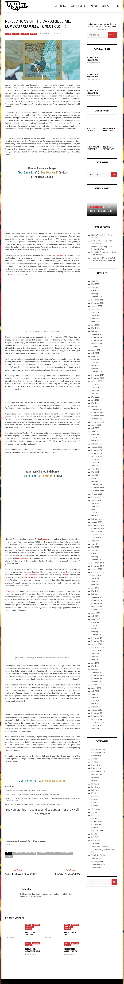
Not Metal (25, 34)
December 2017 (97, 600)
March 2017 (96, 628)
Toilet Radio (95, 858)
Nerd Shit (16, 34)
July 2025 (95, 315)
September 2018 (97, 572)
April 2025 (95, 325)
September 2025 (97, 309)
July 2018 (95, 578)
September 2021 (97, 459)
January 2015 (96, 710)
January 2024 (96, 372)
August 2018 (96, 575)
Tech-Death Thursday (99, 846)
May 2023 (95, 397)
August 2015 (96, 688)
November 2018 (97, 566)
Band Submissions (98, 749)
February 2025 (96, 331)
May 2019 (95, 547)
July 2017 (95, 616)
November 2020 (97, 491)
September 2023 (97, 384)
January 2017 (96, 635)
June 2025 (95, 319)
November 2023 (97, 378)
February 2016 (96, 669)
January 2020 (96, 522)
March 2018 (96, 591)
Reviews (67, 945)
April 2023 (95, 400)
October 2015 (96, 682)
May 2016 (95, 660)
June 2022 (95, 431)
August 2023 (96, 387)
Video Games (96, 868)
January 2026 (96, 297)
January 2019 (96, 560)
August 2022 (96, 425)
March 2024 (96, 366)
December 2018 (97, 563)
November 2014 (97, 716)
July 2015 (95, 691)
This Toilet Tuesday (98, 855)
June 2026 (95, 281)
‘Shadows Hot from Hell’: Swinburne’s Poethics (30, 798)
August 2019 (96, 538)
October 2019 (96, 532)
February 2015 (96, 707)
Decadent (45, 539)
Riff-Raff (94, 837)
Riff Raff (94, 834)
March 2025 (96, 328)
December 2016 (97, 638)
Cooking (94, 762)
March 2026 (96, 290)
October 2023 (96, 381)
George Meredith (28, 577)
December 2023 (97, 375)
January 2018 (96, 597)
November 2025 (97, 303)
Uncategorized (97, 861)
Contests (94, 759)
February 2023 (96, 406)
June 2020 (95, 506)
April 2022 (95, 438)
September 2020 (97, 497)
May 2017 (95, 622)
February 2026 (96, 294)
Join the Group (78, 6)
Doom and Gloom (98, 771)
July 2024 (95, 353)
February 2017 (96, 632)
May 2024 (95, 359)
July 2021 (95, 466)
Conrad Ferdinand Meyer (47, 853)
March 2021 (96, 478)
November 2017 (97, 603)
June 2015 (95, 694)
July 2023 (95, 391)
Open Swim (36, 943)
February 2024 (96, 369)
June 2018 (95, 582)
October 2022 (96, 419)
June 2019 (95, 544)
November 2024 (97, 340)
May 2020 (95, 510)
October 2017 (96, 607)
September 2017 (97, 610)
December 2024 (97, 337)
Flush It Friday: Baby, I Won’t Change (93, 131)
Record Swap (96, 821)
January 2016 (96, 672)
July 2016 (95, 654)
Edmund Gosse (22, 558)
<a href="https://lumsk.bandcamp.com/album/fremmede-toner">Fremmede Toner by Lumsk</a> (42, 396)
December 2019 (97, 525)
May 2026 (95, 284)
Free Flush (95, 778)
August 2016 (96, 650)
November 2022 (97, 416)
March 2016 (96, 666)
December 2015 (97, 676)
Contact (106, 6)
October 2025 (96, 306)
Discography (96, 768)
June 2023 (95, 394)
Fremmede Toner (66, 853)
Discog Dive (95, 765)
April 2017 (95, 625)
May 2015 (95, 697)
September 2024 (97, 347)
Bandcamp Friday (98, 753)
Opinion (33, 34)
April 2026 (95, 287)
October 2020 (96, 494)
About (94, 6)
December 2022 (97, 413)
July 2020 (95, 503)
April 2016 (95, 663)
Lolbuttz (94, 790)
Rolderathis (45, 34)
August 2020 (96, 500)
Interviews (95, 781)
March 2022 (96, 441)
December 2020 (97, 488)
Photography (96, 815)
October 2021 (96, 456)
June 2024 (95, 356)
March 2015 (96, 704)
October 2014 (96, 719)
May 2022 (95, 434)
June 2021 (95, 469)
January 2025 (96, 334)
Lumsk (9, 856)
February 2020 (96, 519)
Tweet (7, 845)
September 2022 (97, 422)
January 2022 (96, 447)
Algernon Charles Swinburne (24, 853)
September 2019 (97, 535)
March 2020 (96, 516)
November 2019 (97, 528)
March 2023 (96, 403)
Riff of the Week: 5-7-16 (101, 211)
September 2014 (97, 722)
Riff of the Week (96, 207)
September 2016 (97, 647)
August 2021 (96, 463)
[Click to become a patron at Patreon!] (42, 827)
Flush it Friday (96, 774)
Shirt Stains (95, 840)
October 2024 (96, 344)
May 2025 (95, 322)
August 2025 (96, 312)
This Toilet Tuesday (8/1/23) (67, 874)
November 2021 (97, 453)
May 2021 (95, 472)
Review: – (21, 874)
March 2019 (96, 553)
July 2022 (95, 428)
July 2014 (95, 729)
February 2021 (96, 481)
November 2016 (97, 641)
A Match (11, 591)
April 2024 (95, 362)
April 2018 (95, 588)
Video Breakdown (98, 865)
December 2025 (97, 300)
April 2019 (95, 550)
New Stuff (75, 943)
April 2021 (95, 475)
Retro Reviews (96, 824)
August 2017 (96, 613)
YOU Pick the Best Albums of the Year (93, 93)
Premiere (95, 818)
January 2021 (96, 484)
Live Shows (95, 787)
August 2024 (96, 350)
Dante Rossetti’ (30, 575)
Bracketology (96, 756)
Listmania (95, 784)
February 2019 (96, 557)
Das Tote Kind (57, 255)
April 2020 (95, 513)
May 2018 (95, 585)
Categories (60, 6)
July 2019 (95, 541)
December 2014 (97, 713)
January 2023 (96, 409)
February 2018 (96, 594)
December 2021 (97, 450)
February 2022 (96, 444)
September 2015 (97, 685)
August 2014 (96, 726)
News (93, 803)
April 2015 (95, 701)
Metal (8, 34)
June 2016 (95, 657)
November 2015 (97, 679)
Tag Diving (95, 843)
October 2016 (96, 644)
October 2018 (96, 569)
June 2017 (95, 619)
